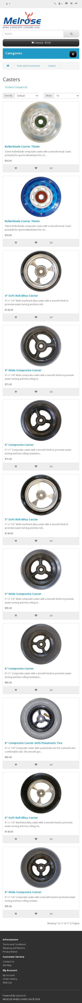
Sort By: (9, 95)
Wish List (7, 982)
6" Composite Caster (19, 668)
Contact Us (8, 961)
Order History (10, 978)
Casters (52, 65)
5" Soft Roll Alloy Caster (21, 519)
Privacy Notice (10, 951)
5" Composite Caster (19, 444)
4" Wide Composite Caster (23, 370)
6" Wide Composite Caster (23, 892)
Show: (49, 95)
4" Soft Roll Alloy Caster (21, 295)
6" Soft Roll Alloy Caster (21, 817)
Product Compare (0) (16, 87)
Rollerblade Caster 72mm (22, 146)
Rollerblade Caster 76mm (22, 221)
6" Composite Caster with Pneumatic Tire (33, 743)
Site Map (7, 965)
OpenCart (21, 995)
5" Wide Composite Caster (23, 594)
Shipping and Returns (14, 948)
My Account (9, 975)
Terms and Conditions (14, 944)
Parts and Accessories (28, 65)
